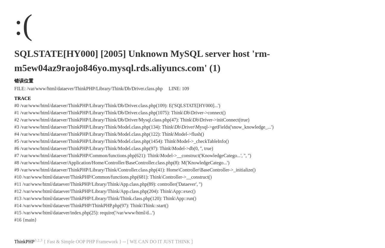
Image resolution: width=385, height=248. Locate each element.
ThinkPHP (24, 241)
